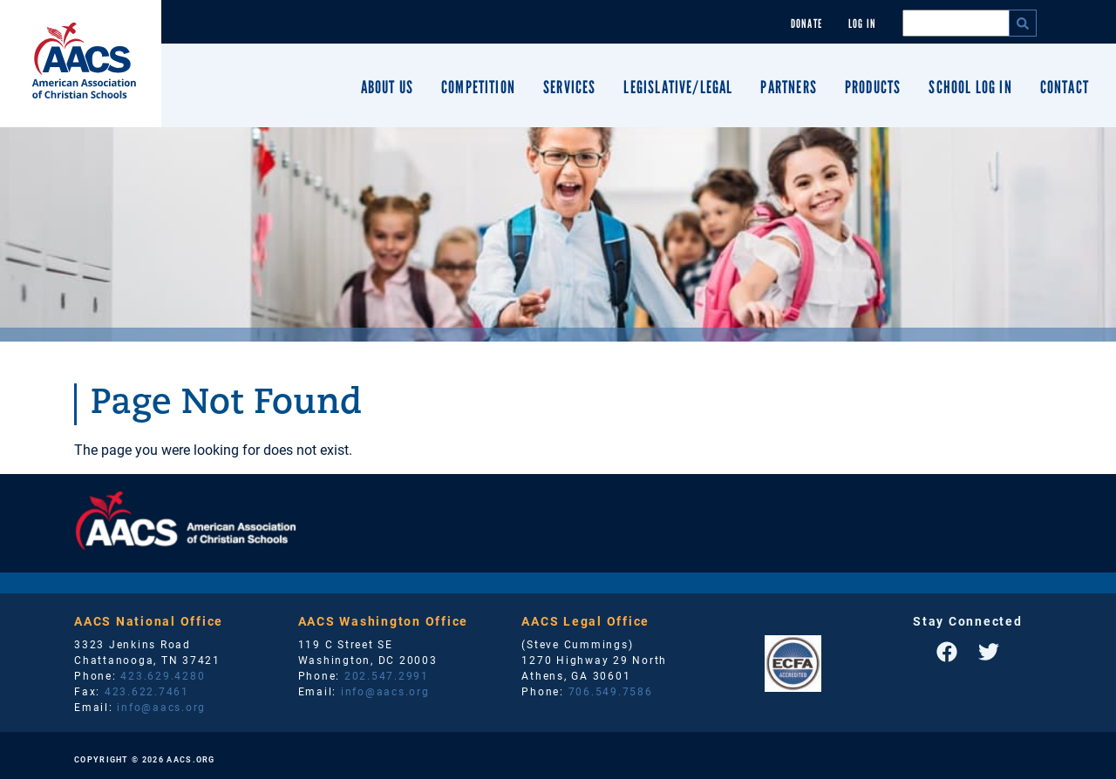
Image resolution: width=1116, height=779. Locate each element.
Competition (478, 87)
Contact (1064, 87)
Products (873, 87)
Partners (788, 87)
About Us (387, 87)
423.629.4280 (162, 675)
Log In (862, 24)
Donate (806, 24)
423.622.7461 (147, 691)
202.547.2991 (386, 675)
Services (569, 87)
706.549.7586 (610, 691)
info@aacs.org (161, 707)
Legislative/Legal (677, 87)
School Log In (970, 87)
